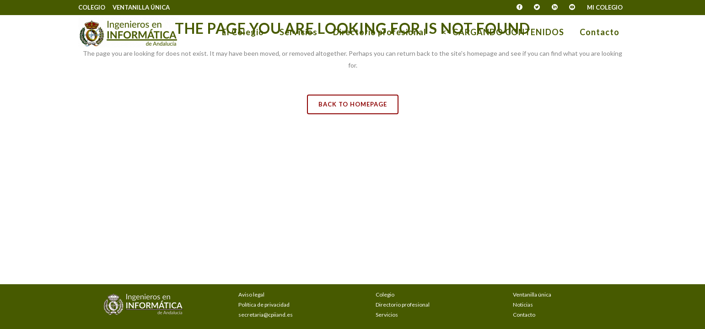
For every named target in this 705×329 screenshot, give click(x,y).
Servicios (387, 314)
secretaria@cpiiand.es (265, 314)
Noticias (523, 304)
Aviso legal (251, 294)
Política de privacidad (264, 304)
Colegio (91, 7)
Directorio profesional (403, 304)
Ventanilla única (141, 7)
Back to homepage (352, 104)
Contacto (524, 314)
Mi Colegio (605, 7)
